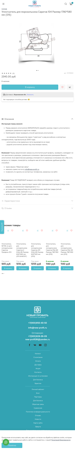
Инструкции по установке (38, 376)
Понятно (12, 445)
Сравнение (38, 408)
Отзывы (38, 415)
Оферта (38, 427)
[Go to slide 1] (36, 70)
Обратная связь (38, 404)
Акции (38, 368)
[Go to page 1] (2, 273)
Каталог (38, 353)
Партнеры (38, 397)
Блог (38, 393)
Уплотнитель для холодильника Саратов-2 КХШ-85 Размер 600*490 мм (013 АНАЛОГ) (22, 250)
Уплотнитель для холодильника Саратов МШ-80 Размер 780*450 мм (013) (52, 249)
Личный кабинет (38, 389)
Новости (38, 419)
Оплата (38, 361)
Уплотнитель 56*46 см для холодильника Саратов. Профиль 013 (7, 248)
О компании (37, 357)
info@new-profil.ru (32, 169)
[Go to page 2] (3, 273)
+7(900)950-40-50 (37, 322)
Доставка (38, 365)
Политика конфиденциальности (38, 412)
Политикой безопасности (60, 440)
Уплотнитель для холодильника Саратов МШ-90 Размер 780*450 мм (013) (67, 249)
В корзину (8, 268)
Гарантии (38, 383)
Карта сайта (37, 423)
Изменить (30, 95)
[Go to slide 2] (38, 70)
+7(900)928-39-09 (37, 336)
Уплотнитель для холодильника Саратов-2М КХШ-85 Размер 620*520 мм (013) (37, 250)
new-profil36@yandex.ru (37, 339)
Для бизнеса (38, 380)
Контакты (38, 372)
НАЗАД (4, 9)
